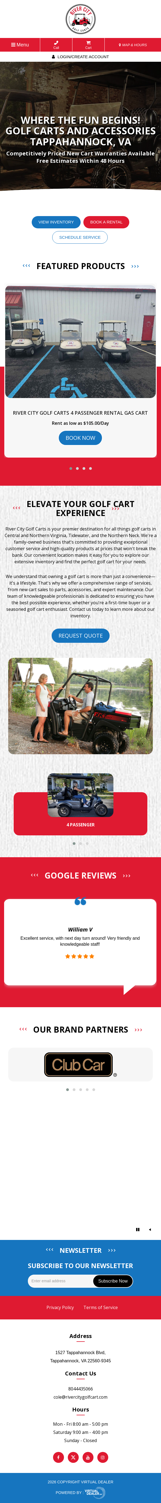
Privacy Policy (60, 1307)
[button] (71, 468)
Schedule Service (80, 237)
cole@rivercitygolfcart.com (80, 1397)
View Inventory (56, 222)
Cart (88, 45)
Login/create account (80, 56)
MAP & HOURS (133, 45)
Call (56, 45)
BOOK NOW (80, 437)
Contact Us (80, 1373)
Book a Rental (106, 222)
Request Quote (80, 635)
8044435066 (80, 1389)
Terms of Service (100, 1307)
